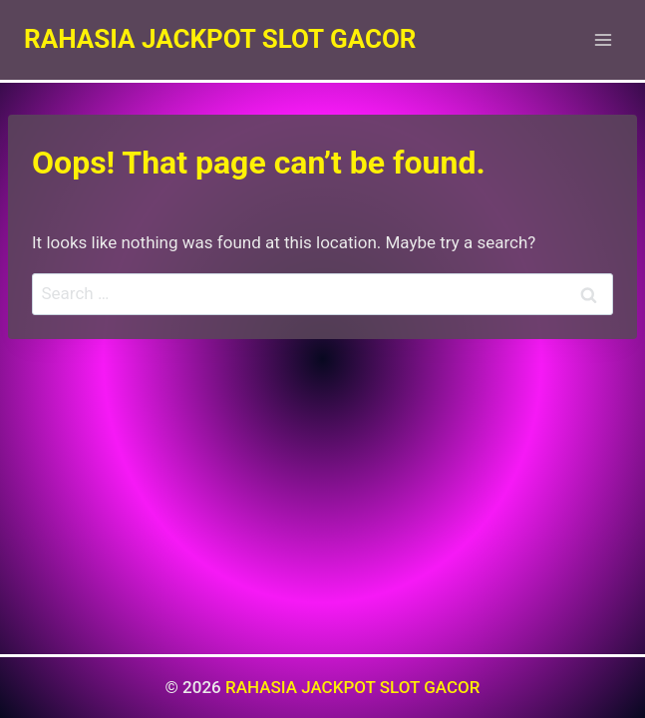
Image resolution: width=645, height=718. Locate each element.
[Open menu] (602, 39)
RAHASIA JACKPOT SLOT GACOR (353, 687)
